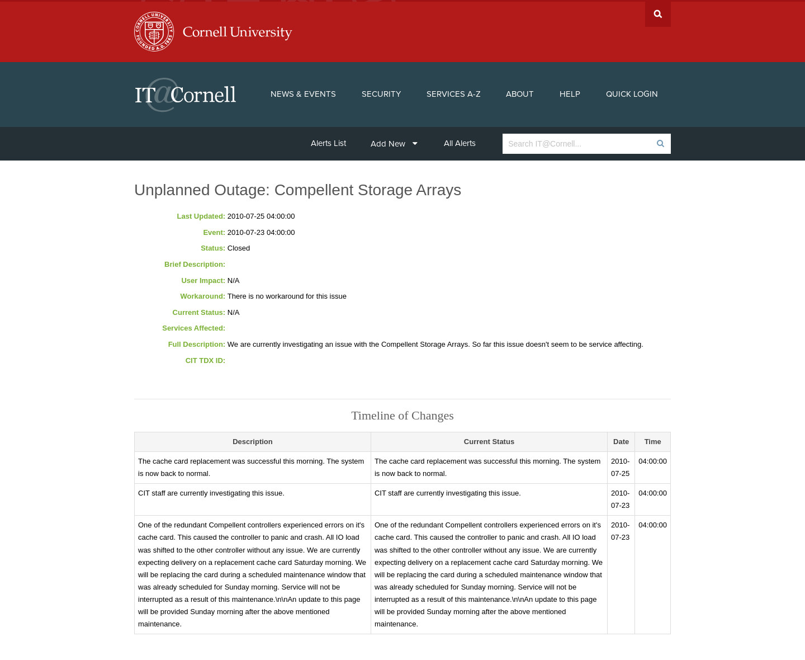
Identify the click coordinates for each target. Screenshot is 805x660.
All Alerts (460, 141)
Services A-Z (454, 93)
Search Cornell (658, 12)
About (520, 93)
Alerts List (328, 141)
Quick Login (632, 93)
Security (381, 93)
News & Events (303, 93)
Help (570, 93)
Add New (394, 142)
